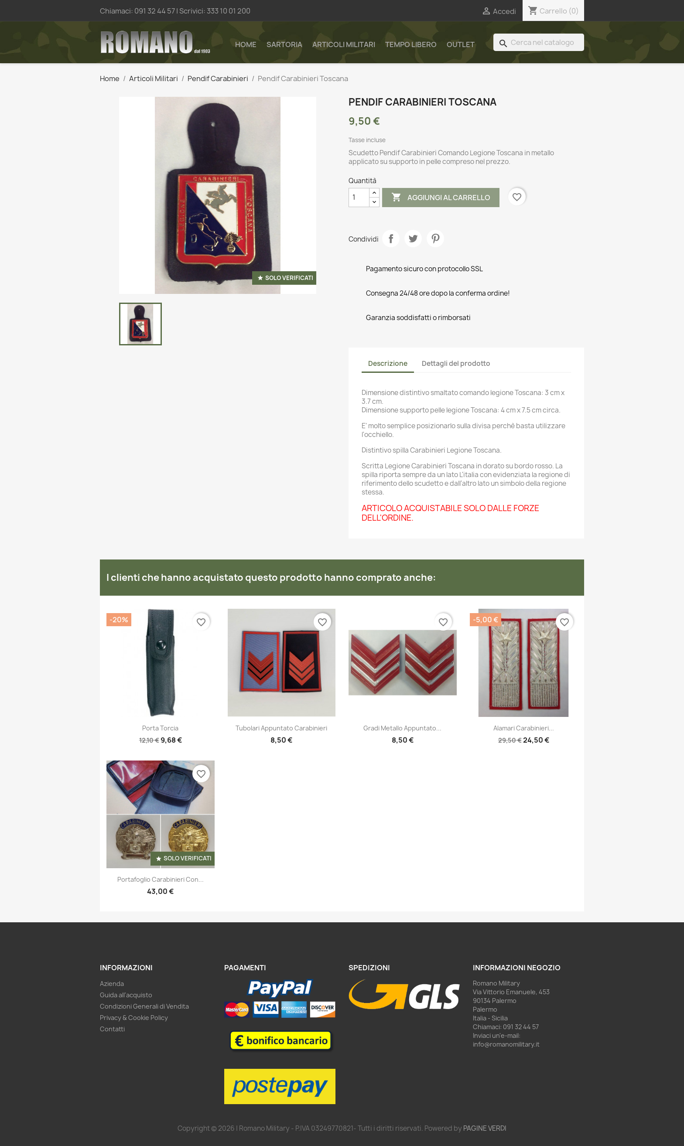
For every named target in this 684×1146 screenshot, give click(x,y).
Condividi (391, 238)
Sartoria (284, 44)
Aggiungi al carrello (440, 197)
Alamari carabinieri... (523, 728)
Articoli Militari (343, 44)
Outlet (461, 44)
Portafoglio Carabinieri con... (160, 879)
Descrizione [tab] (387, 363)
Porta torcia (160, 728)
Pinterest (435, 238)
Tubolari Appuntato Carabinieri (281, 728)
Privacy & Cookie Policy (134, 1017)
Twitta (413, 238)
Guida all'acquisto (126, 995)
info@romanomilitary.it (506, 1044)
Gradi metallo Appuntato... (402, 728)
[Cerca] (538, 42)
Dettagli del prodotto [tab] (456, 363)
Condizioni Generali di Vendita (144, 1006)
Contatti (112, 1029)
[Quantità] (359, 197)
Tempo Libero (411, 44)
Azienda (112, 983)
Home (245, 44)
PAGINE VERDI (484, 1128)
